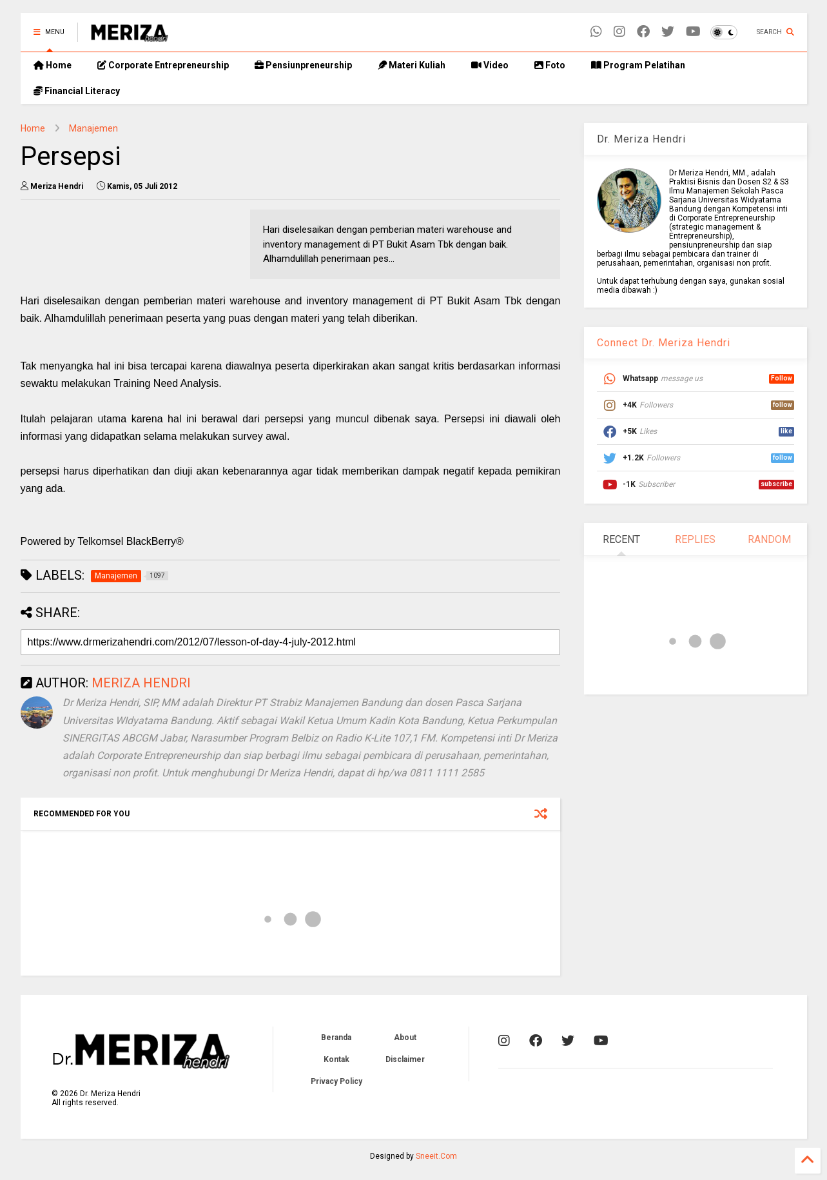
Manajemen (93, 128)
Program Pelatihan (638, 65)
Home (53, 65)
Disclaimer (405, 1059)
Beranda (336, 1037)
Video (490, 65)
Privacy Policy (336, 1081)
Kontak (336, 1059)
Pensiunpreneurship (303, 65)
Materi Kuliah (411, 65)
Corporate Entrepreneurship (163, 65)
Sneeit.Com (436, 1156)
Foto (549, 65)
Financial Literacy (77, 91)
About (405, 1037)
